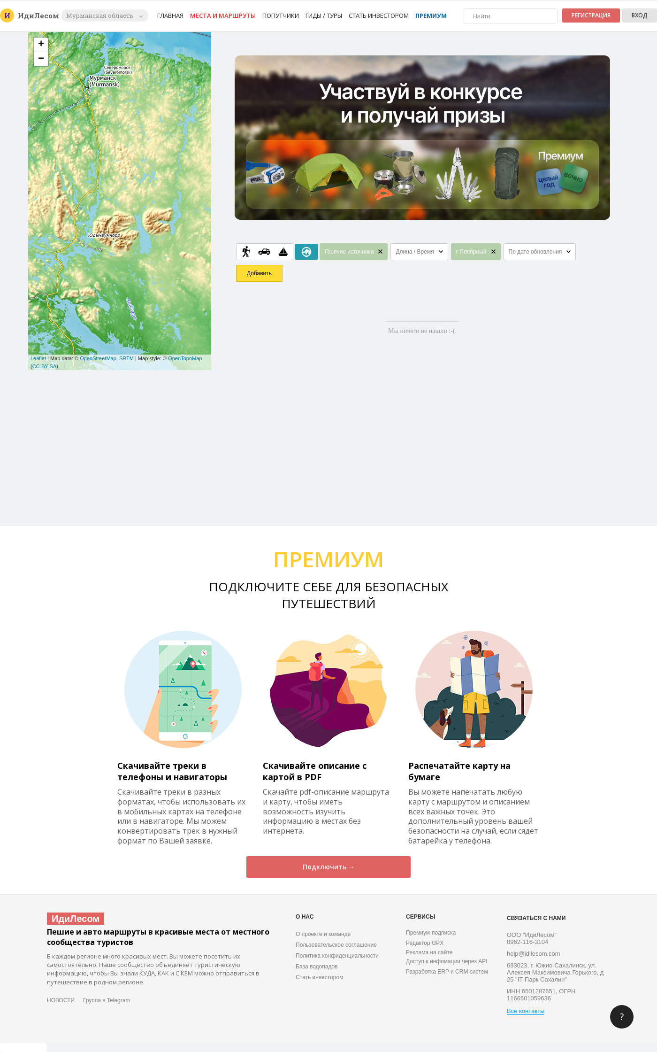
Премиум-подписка (431, 932)
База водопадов (316, 966)
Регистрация (591, 15)
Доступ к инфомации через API (447, 961)
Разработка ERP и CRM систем (447, 971)
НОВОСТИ (61, 1000)
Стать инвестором (379, 15)
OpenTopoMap (185, 358)
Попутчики (280, 15)
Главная (170, 15)
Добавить (259, 273)
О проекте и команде (323, 934)
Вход (640, 15)
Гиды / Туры (324, 15)
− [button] (41, 59)
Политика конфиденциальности (337, 955)
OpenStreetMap (98, 358)
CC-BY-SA (44, 366)
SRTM (126, 358)
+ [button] (41, 45)
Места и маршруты (223, 15)
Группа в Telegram (106, 1000)
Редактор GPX (424, 943)
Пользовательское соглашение (336, 945)
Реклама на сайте (429, 952)
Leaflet (38, 358)
